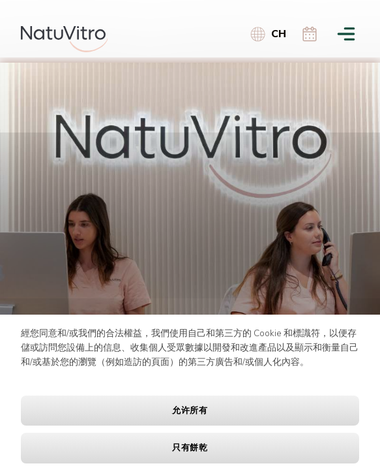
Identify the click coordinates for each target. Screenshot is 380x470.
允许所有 (190, 410)
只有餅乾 (190, 448)
